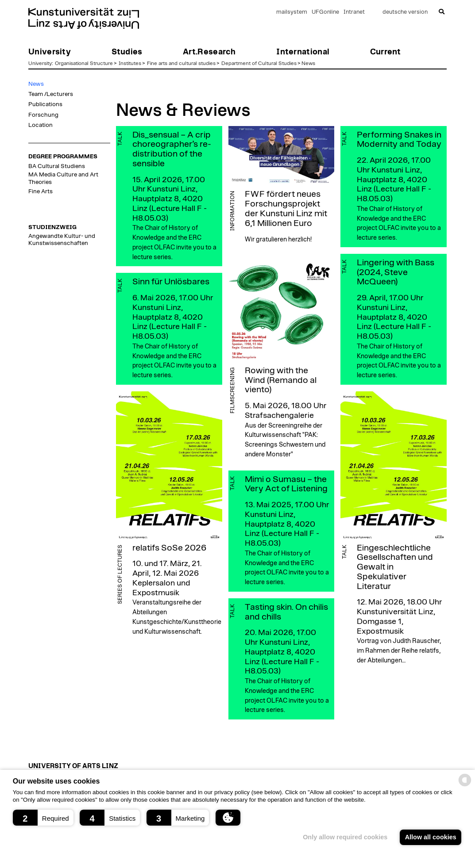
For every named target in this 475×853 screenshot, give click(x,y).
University (40, 63)
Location (40, 125)
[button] (43, 818)
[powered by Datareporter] (465, 785)
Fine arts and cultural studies (181, 63)
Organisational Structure (84, 63)
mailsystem (291, 12)
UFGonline (325, 12)
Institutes (130, 63)
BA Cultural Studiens (56, 166)
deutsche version (405, 12)
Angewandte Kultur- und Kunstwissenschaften (61, 239)
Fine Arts (40, 191)
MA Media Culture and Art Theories (63, 178)
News (308, 63)
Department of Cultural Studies (259, 63)
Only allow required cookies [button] (345, 837)
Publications (45, 104)
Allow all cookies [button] (430, 837)
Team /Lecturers (50, 94)
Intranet (354, 12)
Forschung (43, 115)
